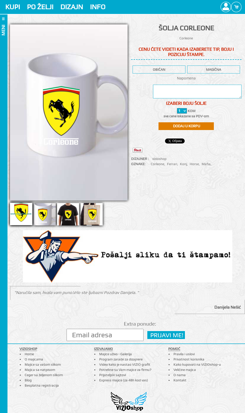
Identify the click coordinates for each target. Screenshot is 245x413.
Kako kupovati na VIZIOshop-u (197, 364)
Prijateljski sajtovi (112, 375)
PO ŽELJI (40, 7)
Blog (28, 380)
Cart (236, 7)
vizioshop (159, 159)
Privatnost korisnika (188, 359)
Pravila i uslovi (184, 354)
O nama (179, 375)
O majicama (34, 359)
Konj (183, 164)
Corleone (157, 164)
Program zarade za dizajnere (121, 359)
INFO (97, 7)
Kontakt (179, 380)
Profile (226, 7)
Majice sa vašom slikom (43, 364)
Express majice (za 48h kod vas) (123, 380)
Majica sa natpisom (40, 370)
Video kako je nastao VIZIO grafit (124, 364)
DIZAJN (71, 7)
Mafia (206, 164)
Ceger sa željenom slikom (44, 375)
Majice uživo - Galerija (115, 354)
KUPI (12, 7)
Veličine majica (184, 370)
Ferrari (172, 164)
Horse (194, 164)
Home (29, 354)
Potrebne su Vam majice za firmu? (125, 370)
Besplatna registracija (42, 385)
